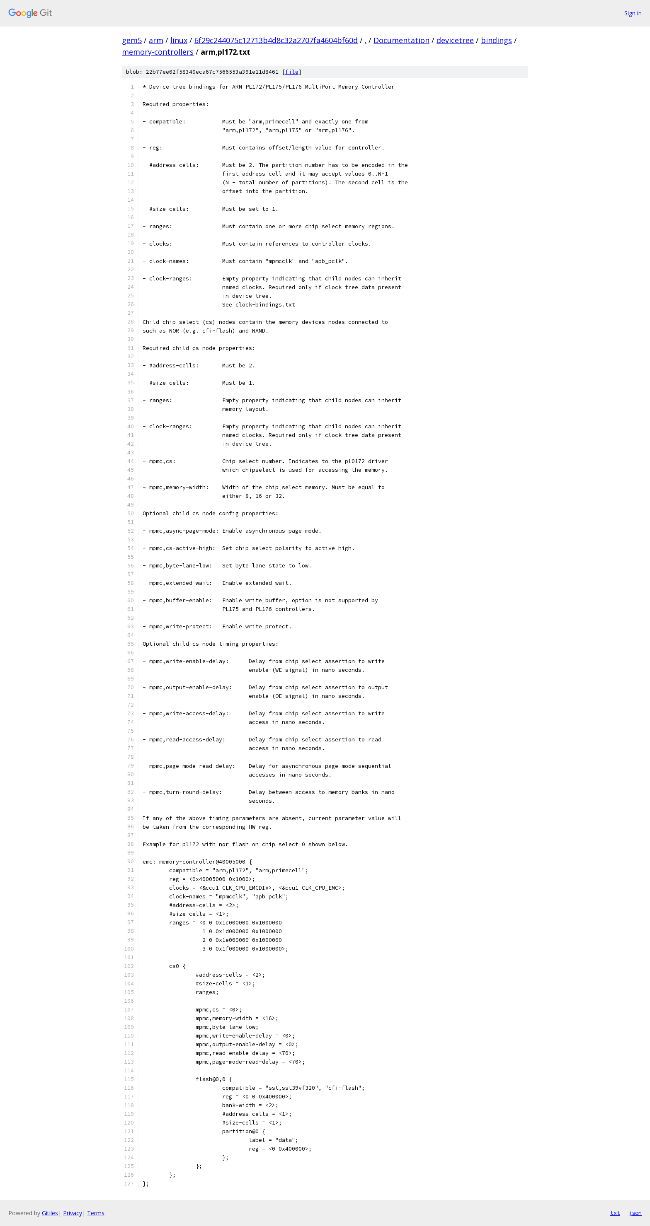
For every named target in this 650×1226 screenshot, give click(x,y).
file (291, 71)
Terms (95, 1213)
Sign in (633, 13)
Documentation (401, 40)
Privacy (72, 1213)
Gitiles (50, 1213)
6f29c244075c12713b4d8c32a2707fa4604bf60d (276, 40)
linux (178, 40)
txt (615, 1212)
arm (156, 40)
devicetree (455, 40)
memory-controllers (158, 52)
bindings (496, 40)
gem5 (132, 40)
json (635, 1212)
